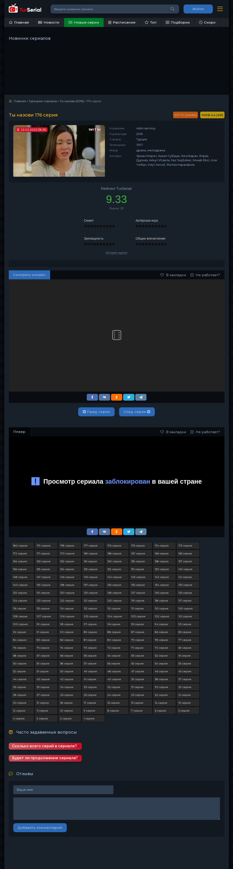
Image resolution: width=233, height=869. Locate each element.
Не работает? (205, 275)
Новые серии (84, 22)
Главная (19, 22)
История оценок (116, 252)
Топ (151, 22)
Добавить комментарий (40, 827)
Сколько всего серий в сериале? (44, 746)
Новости (48, 22)
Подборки (178, 22)
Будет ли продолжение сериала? (45, 758)
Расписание (121, 22)
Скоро (207, 22)
